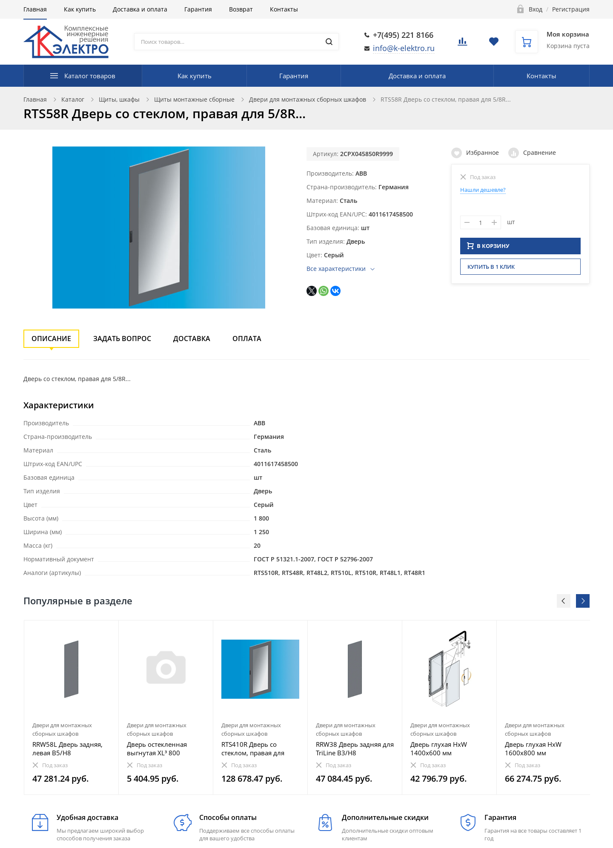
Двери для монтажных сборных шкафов (307, 99)
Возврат (241, 9)
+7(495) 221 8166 (403, 35)
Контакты (284, 9)
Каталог (72, 99)
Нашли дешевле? (483, 190)
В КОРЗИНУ (488, 248)
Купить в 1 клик (491, 269)
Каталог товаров (89, 75)
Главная (35, 9)
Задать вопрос (122, 338)
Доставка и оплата (140, 9)
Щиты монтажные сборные (194, 99)
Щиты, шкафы (119, 99)
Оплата (246, 338)
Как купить (80, 9)
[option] (71, 707)
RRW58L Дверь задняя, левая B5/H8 (67, 748)
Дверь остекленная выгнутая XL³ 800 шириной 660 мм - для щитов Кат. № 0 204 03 (162, 748)
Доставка (191, 338)
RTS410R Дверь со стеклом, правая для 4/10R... (252, 748)
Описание (51, 338)
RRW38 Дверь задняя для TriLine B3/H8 (355, 748)
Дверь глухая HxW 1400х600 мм (438, 748)
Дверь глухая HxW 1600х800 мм (533, 748)
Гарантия (198, 9)
